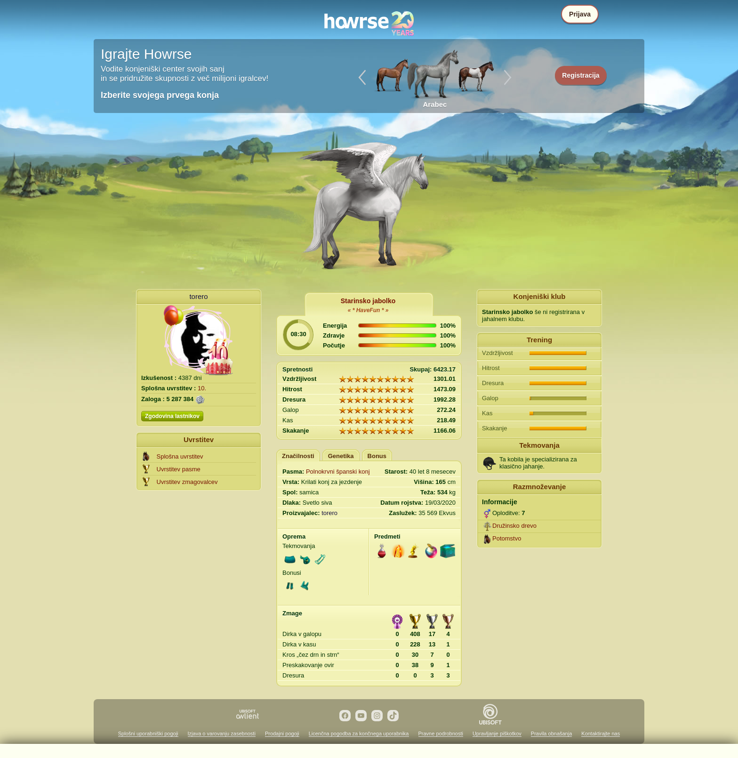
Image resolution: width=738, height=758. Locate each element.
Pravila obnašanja (551, 733)
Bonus (377, 456)
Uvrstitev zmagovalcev (187, 481)
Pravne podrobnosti (440, 733)
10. (202, 388)
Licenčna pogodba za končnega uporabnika (359, 733)
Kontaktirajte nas (600, 733)
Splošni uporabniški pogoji (148, 733)
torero (198, 296)
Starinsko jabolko (368, 301)
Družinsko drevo (514, 525)
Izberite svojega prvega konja (160, 95)
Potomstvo (506, 538)
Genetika (341, 456)
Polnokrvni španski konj (338, 471)
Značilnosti (298, 456)
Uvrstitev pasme (179, 469)
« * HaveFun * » (368, 310)
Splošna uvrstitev (180, 456)
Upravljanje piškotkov (497, 733)
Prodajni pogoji (282, 733)
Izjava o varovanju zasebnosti (222, 733)
